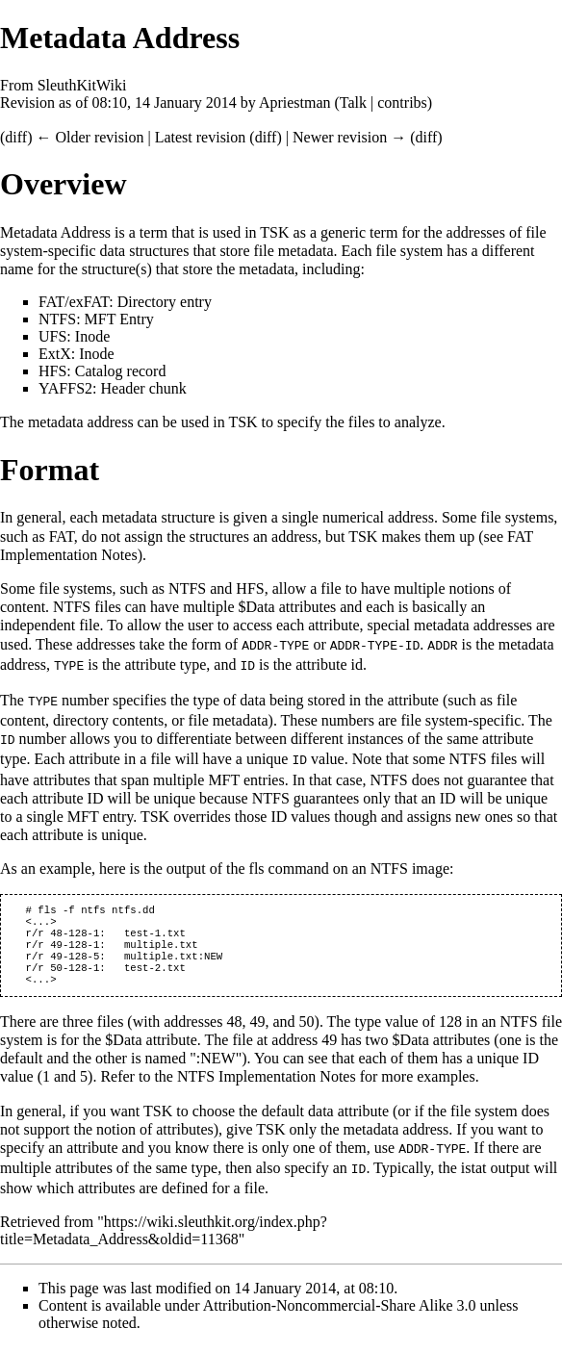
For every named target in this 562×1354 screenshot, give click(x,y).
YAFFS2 (65, 388)
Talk (353, 102)
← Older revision (89, 137)
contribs (402, 102)
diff (16, 137)
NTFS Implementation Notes (266, 1085)
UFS (52, 336)
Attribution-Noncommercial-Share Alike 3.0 (341, 1312)
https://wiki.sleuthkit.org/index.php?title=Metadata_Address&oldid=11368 (163, 1237)
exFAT (89, 302)
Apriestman (295, 102)
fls (257, 864)
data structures (145, 251)
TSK (274, 232)
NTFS (57, 319)
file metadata (293, 251)
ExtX (54, 353)
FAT (51, 302)
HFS (52, 371)
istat (474, 1175)
